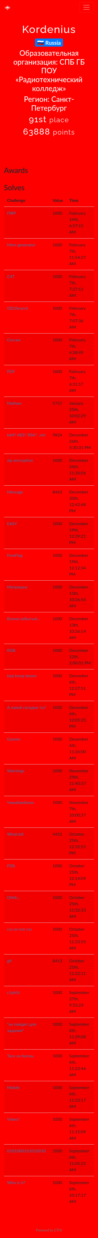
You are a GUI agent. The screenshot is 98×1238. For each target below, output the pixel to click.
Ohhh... (13, 897)
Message (15, 491)
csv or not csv (19, 928)
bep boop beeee (22, 675)
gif (9, 960)
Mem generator (21, 244)
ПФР (11, 212)
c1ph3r (13, 992)
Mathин (14, 403)
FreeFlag (14, 555)
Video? (13, 1119)
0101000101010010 (26, 1150)
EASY (12, 523)
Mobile (13, 1087)
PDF (11, 371)
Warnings (15, 770)
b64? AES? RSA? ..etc (26, 434)
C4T (11, 276)
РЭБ (11, 865)
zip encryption (20, 460)
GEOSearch (17, 308)
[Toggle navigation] (86, 7)
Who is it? (16, 1182)
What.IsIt (15, 833)
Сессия (13, 339)
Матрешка (17, 586)
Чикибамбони (20, 802)
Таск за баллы (20, 1055)
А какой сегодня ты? (26, 707)
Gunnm (14, 738)
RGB (11, 650)
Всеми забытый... (23, 618)
